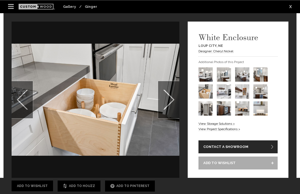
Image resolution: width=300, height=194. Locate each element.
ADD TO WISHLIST (219, 163)
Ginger (91, 7)
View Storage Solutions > (216, 124)
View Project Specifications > (219, 129)
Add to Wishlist (32, 186)
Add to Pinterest (129, 186)
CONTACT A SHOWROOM (225, 147)
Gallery (69, 7)
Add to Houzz (79, 186)
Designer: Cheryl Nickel (215, 51)
